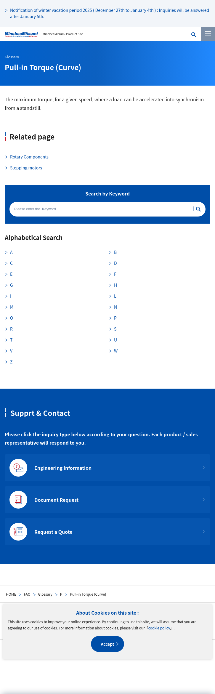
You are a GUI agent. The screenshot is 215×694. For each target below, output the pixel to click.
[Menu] (208, 34)
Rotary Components (29, 157)
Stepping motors (26, 168)
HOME (11, 594)
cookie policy (159, 627)
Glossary (45, 594)
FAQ (27, 594)
